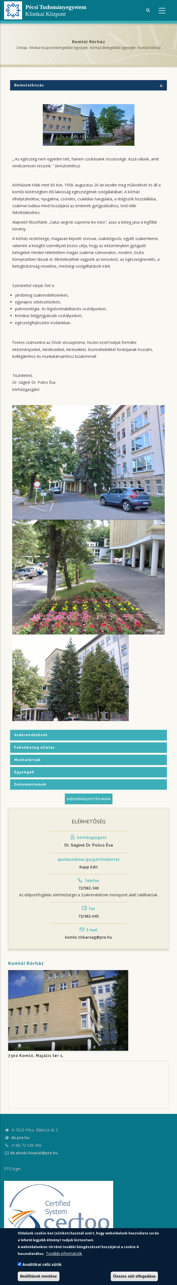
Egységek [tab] (24, 772)
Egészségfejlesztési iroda (88, 799)
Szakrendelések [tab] (31, 735)
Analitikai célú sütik (42, 1264)
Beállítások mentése (38, 1276)
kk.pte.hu (20, 1137)
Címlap (21, 47)
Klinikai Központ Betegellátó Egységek (59, 47)
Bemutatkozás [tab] (88, 85)
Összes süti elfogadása (134, 1276)
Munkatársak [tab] (27, 760)
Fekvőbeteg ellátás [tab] (34, 747)
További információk (64, 1253)
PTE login (12, 1168)
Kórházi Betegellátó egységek (113, 47)
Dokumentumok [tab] (30, 784)
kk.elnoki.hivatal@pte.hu (31, 1152)
